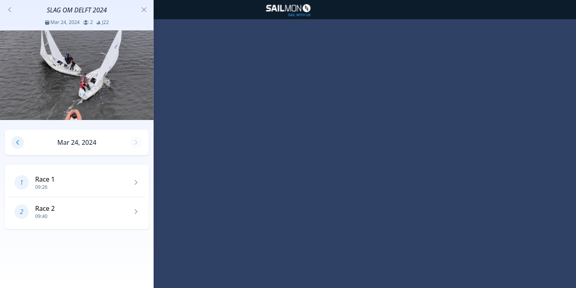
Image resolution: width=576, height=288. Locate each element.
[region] (288, 144)
